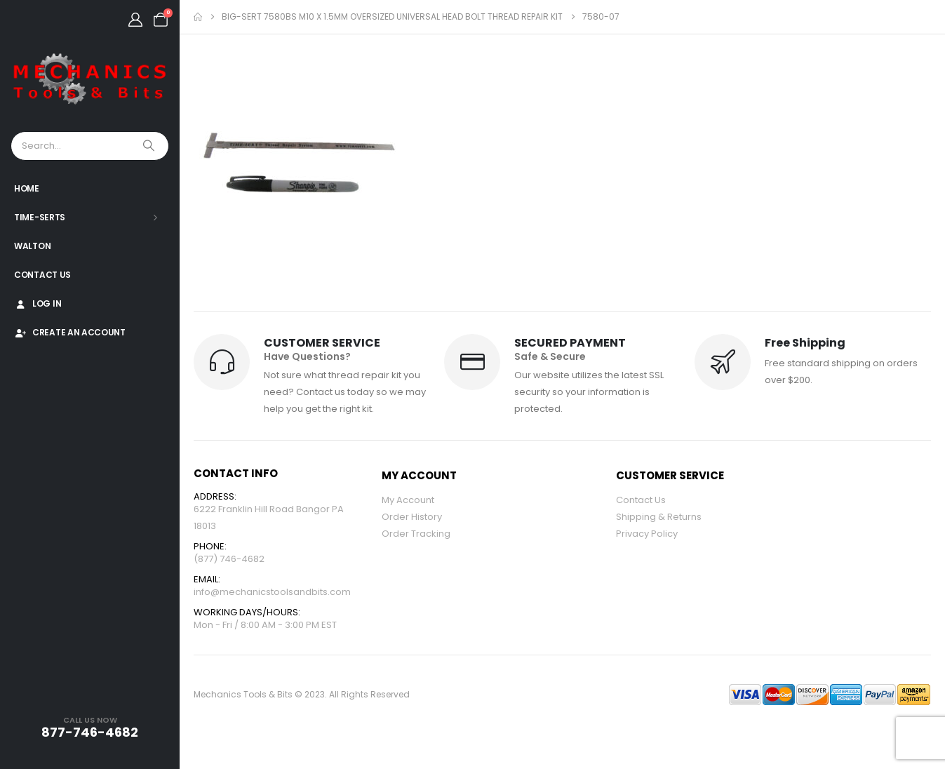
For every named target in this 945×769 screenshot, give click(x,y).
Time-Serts (39, 217)
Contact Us (42, 275)
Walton (32, 246)
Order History (412, 516)
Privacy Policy (647, 533)
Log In (37, 303)
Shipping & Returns (659, 516)
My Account (408, 500)
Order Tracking (416, 533)
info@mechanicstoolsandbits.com (272, 592)
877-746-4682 (89, 732)
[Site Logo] (90, 79)
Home (26, 188)
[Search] (150, 146)
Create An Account (70, 332)
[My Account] (135, 19)
